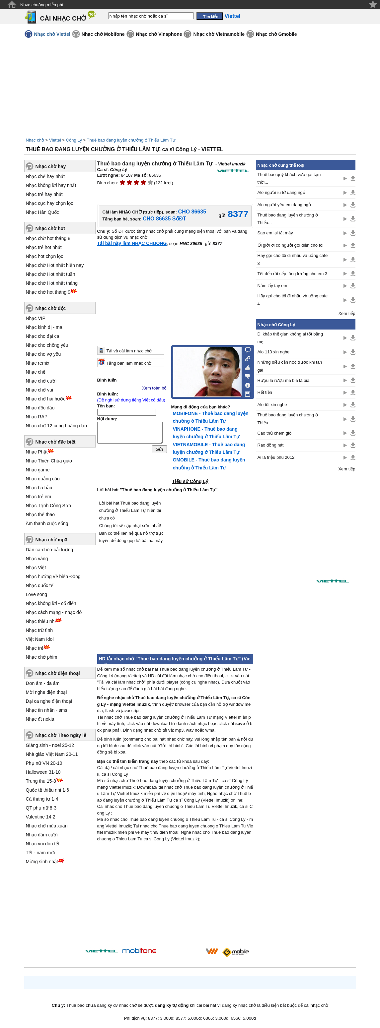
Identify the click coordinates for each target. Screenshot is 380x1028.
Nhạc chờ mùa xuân (47, 825)
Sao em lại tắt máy (275, 232)
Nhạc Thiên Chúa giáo (49, 460)
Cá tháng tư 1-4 (42, 799)
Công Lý (74, 140)
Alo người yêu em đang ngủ (284, 204)
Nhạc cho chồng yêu (47, 345)
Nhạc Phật (37, 451)
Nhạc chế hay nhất (45, 176)
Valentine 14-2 (40, 816)
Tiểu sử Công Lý (190, 481)
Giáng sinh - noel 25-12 (50, 745)
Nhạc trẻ (34, 648)
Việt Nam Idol (40, 639)
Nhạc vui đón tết (43, 843)
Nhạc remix (37, 363)
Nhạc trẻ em (38, 496)
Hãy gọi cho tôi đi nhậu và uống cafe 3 (293, 259)
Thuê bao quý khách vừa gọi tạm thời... (289, 178)
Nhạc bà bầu (39, 487)
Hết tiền (265, 392)
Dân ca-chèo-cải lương (49, 549)
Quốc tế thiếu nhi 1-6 (47, 790)
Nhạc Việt (36, 567)
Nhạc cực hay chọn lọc (49, 203)
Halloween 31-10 (43, 772)
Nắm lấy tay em (272, 285)
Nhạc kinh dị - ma (44, 327)
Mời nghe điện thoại (46, 692)
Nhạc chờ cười (41, 381)
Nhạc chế (36, 372)
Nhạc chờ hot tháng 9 (48, 292)
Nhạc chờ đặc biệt (56, 442)
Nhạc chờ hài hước (46, 398)
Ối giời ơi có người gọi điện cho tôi (291, 245)
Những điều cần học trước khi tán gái (290, 366)
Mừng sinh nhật (42, 861)
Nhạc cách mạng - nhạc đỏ (54, 612)
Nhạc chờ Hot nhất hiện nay (55, 265)
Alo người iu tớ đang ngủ (281, 192)
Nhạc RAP (37, 416)
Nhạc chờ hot (50, 228)
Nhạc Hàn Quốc (42, 212)
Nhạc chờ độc (51, 308)
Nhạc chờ (35, 140)
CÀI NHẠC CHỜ (63, 18)
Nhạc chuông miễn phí (41, 4)
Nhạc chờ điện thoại (58, 673)
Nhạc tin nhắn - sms (46, 710)
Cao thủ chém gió (275, 433)
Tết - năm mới (40, 852)
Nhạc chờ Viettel (52, 34)
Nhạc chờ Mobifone (103, 34)
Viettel (55, 140)
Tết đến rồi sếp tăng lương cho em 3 (293, 273)
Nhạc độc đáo (40, 407)
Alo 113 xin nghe (274, 351)
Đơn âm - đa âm (43, 683)
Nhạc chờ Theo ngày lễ (61, 735)
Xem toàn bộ (154, 388)
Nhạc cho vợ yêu (43, 354)
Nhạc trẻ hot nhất (44, 247)
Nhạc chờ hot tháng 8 (48, 238)
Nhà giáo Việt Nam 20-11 (52, 754)
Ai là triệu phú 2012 (276, 457)
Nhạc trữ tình (39, 630)
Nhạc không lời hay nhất (51, 185)
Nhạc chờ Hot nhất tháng (52, 283)
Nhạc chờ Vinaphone (159, 34)
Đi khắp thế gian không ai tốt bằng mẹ (290, 338)
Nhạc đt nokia (40, 719)
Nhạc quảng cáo (43, 478)
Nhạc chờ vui (39, 390)
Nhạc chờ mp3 (51, 539)
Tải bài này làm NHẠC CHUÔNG (132, 243)
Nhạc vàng (37, 558)
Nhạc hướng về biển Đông (53, 576)
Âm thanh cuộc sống (47, 523)
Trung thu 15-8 (41, 781)
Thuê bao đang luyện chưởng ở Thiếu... (288, 218)
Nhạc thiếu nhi (41, 621)
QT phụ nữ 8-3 (41, 808)
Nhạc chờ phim (41, 657)
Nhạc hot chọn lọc (44, 256)
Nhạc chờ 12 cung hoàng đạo (56, 425)
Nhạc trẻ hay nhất (44, 194)
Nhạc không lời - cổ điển (51, 603)
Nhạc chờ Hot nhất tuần (50, 274)
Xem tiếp (346, 313)
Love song (36, 594)
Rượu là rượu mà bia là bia (284, 380)
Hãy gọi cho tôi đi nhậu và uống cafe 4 (293, 299)
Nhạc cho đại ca (42, 336)
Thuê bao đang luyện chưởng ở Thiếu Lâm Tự (131, 140)
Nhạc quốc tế (39, 585)
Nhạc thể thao (40, 514)
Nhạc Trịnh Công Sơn (48, 505)
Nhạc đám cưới (42, 834)
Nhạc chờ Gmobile (276, 34)
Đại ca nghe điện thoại (49, 701)
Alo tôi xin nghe (272, 404)
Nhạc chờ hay (51, 166)
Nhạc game (38, 469)
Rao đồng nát (271, 445)
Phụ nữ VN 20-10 (44, 763)
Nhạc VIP (35, 318)
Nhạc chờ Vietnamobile (218, 34)
